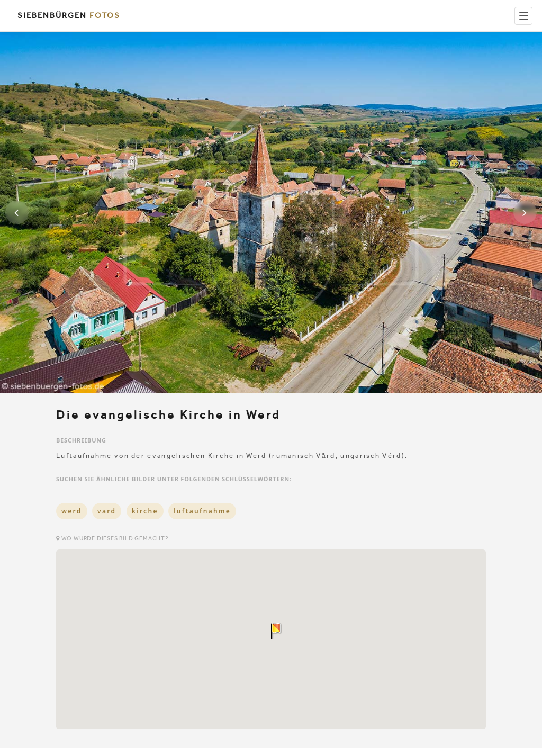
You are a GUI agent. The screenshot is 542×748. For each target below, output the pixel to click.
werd (71, 511)
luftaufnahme (202, 511)
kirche (145, 511)
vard (106, 511)
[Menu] (523, 16)
